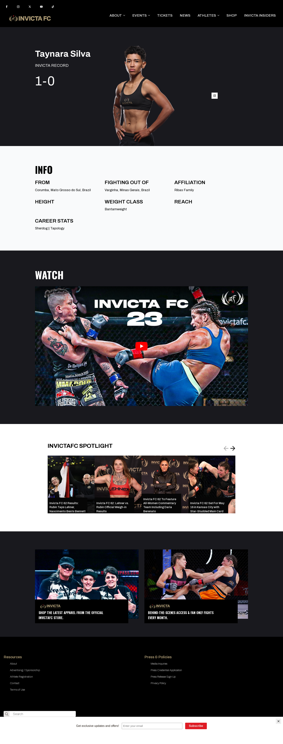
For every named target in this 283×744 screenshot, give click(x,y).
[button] (232, 448)
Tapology (57, 228)
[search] (7, 714)
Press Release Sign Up (163, 676)
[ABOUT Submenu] (125, 15)
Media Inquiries (159, 663)
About (13, 663)
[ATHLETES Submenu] (219, 15)
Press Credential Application (166, 670)
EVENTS (139, 15)
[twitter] (30, 7)
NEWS (185, 15)
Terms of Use (17, 689)
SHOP (232, 15)
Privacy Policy (158, 683)
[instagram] (18, 7)
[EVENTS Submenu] (150, 15)
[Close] (278, 721)
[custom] (53, 7)
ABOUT (116, 15)
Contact (14, 683)
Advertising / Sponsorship (25, 670)
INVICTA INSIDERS (260, 15)
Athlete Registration (21, 676)
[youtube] (41, 7)
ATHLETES (207, 15)
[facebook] (7, 7)
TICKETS (165, 15)
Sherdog (41, 228)
